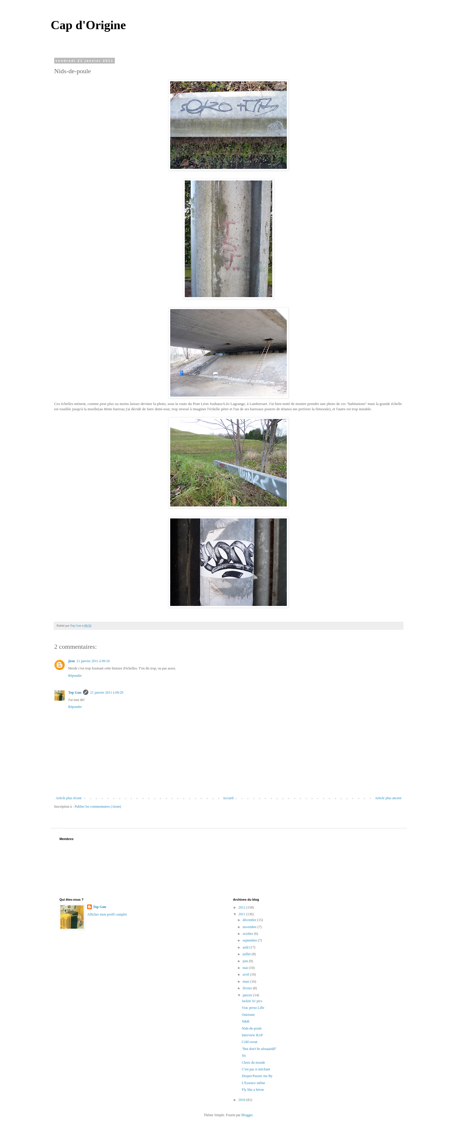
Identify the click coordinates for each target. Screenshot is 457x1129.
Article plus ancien (388, 798)
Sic (244, 1055)
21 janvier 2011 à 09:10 (93, 661)
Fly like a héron (253, 1090)
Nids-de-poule (252, 1028)
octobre (248, 934)
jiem (71, 661)
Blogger (246, 1115)
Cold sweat (249, 1042)
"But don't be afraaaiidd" (259, 1049)
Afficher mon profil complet (107, 914)
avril (246, 974)
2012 (242, 907)
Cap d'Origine (88, 25)
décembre (249, 920)
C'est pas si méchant (256, 1069)
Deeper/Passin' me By (257, 1076)
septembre (250, 940)
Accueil (228, 798)
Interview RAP (252, 1035)
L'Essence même (253, 1083)
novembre (249, 927)
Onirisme (248, 1015)
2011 (242, 914)
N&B (245, 1021)
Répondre (75, 676)
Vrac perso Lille (253, 1008)
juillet (247, 954)
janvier (247, 995)
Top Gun (74, 692)
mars (246, 981)
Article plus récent (69, 798)
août (245, 947)
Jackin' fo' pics (252, 1001)
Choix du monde (253, 1062)
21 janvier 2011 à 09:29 (106, 692)
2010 (242, 1100)
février (247, 988)
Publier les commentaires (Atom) (98, 806)
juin (245, 961)
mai (245, 968)
